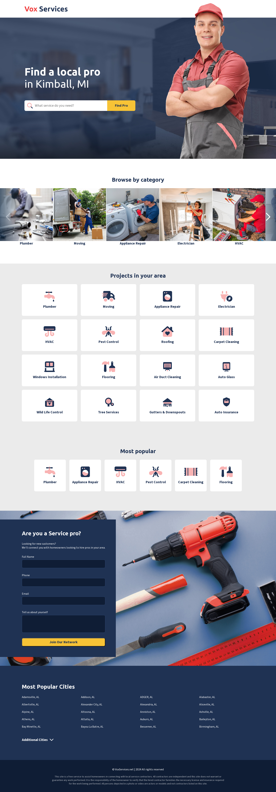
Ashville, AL (206, 712)
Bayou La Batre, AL (92, 727)
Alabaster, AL (207, 697)
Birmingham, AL (209, 727)
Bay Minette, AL (31, 727)
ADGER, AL (146, 697)
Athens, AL (28, 719)
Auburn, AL (146, 719)
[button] (268, 217)
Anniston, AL (147, 712)
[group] (26, 217)
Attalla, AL (87, 719)
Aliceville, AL (206, 704)
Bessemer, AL (148, 727)
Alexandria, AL (148, 704)
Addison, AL (88, 697)
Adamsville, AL (30, 697)
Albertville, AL (30, 704)
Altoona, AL (88, 712)
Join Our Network (63, 642)
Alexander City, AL (91, 704)
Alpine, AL (28, 712)
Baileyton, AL (207, 719)
